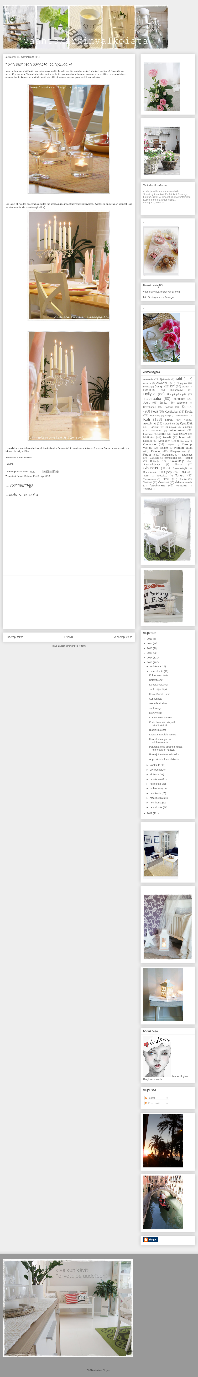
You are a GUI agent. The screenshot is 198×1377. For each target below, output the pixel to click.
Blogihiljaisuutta (157, 730)
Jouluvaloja (155, 708)
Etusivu (68, 637)
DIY (172, 386)
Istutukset (179, 399)
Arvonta (147, 383)
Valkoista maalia (183, 482)
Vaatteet (147, 482)
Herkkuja (149, 390)
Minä (182, 437)
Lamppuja (187, 427)
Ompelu (170, 445)
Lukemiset (148, 434)
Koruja (168, 416)
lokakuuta (155, 765)
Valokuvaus (157, 485)
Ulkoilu (165, 479)
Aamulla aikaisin (158, 703)
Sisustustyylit (180, 468)
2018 (150, 638)
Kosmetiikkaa (182, 415)
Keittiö (36, 476)
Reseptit (188, 457)
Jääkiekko (182, 402)
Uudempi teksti (14, 637)
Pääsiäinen (186, 454)
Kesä (154, 411)
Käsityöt (154, 427)
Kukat (169, 419)
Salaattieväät (156, 680)
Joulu (146, 402)
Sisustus (150, 468)
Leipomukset (177, 430)
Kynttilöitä (45, 476)
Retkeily (154, 461)
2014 (150, 657)
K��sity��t (171, 427)
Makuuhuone (180, 434)
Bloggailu (182, 383)
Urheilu (182, 479)
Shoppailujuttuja (151, 464)
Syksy (168, 472)
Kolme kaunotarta (158, 675)
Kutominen (169, 423)
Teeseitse (162, 475)
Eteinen (185, 387)
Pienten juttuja (183, 447)
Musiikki (147, 441)
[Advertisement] (69, 602)
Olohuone (149, 444)
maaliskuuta (156, 798)
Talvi (183, 472)
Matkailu (148, 437)
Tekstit (150, 1098)
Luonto (161, 433)
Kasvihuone (149, 407)
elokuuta (155, 774)
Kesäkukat (171, 411)
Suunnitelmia (150, 472)
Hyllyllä (149, 394)
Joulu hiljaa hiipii (158, 689)
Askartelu (162, 383)
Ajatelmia (148, 379)
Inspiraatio (152, 398)
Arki (178, 379)
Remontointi (170, 457)
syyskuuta (155, 769)
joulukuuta (155, 666)
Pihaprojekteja (178, 451)
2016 (150, 648)
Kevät (188, 411)
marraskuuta (157, 671)
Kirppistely (155, 415)
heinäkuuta (156, 779)
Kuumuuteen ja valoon (161, 717)
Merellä (167, 437)
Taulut (146, 476)
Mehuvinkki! (155, 712)
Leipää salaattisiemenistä (162, 734)
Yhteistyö (147, 489)
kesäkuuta (155, 783)
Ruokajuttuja (176, 461)
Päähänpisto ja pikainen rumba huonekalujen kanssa (165, 748)
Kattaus (28, 476)
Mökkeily (164, 441)
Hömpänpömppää (176, 394)
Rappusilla (154, 458)
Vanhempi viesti (122, 637)
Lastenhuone (156, 430)
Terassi (180, 475)
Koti (146, 419)
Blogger (106, 1370)
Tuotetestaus (149, 479)
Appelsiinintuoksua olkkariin (164, 759)
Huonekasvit (176, 390)
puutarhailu (168, 454)
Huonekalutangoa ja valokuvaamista (160, 741)
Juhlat (20, 476)
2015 (150, 653)
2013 (150, 662)
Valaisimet (163, 482)
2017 (150, 643)
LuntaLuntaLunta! (158, 684)
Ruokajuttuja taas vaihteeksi (164, 754)
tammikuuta (156, 807)
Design (158, 386)
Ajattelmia (165, 379)
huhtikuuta (156, 793)
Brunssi (146, 387)
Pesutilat (163, 447)
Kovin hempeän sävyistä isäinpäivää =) (162, 724)
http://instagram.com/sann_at (158, 297)
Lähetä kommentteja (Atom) (72, 646)
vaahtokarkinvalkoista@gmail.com (161, 291)
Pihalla (155, 451)
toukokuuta (156, 788)
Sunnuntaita (155, 698)
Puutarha (149, 454)
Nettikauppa (183, 441)
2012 (150, 813)
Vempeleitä (181, 486)
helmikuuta (156, 802)
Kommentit (152, 1103)
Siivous (179, 464)
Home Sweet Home (159, 694)
